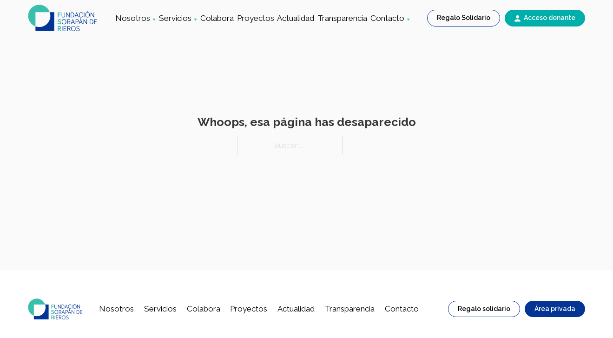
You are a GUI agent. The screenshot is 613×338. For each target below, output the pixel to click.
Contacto (387, 18)
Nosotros (132, 18)
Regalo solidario (484, 308)
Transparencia (342, 18)
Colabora (217, 18)
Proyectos (255, 18)
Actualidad (295, 18)
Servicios (175, 18)
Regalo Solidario (463, 17)
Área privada (554, 308)
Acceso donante (549, 17)
